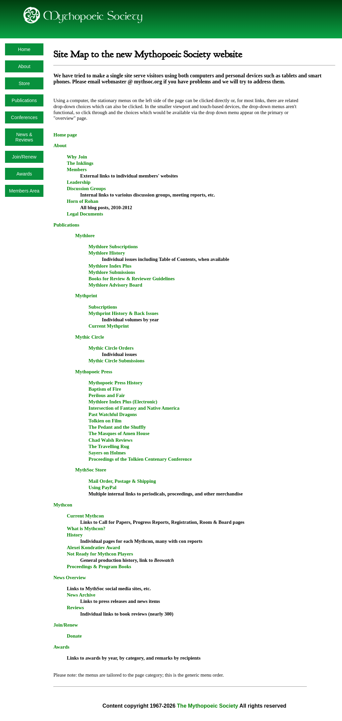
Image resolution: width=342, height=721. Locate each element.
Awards (24, 173)
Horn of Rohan (82, 201)
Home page (65, 134)
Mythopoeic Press (93, 371)
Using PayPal (102, 487)
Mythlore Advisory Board (115, 285)
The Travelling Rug (109, 446)
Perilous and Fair (107, 395)
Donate (74, 636)
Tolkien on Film (105, 420)
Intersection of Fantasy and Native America (134, 408)
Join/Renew (24, 156)
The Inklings (80, 163)
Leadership (79, 182)
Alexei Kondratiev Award (93, 547)
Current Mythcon (85, 515)
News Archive (81, 595)
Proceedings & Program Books (99, 566)
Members (77, 169)
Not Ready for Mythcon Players (100, 554)
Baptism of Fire (105, 389)
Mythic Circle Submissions (116, 360)
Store (24, 83)
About (24, 66)
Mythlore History (107, 253)
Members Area (24, 191)
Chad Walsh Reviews (111, 440)
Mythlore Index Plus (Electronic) (123, 401)
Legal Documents (85, 214)
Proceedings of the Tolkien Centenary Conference (140, 459)
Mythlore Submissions (112, 272)
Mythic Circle (89, 337)
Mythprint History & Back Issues (123, 313)
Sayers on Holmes (107, 452)
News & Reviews (24, 137)
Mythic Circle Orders (111, 348)
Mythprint (86, 295)
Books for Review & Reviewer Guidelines (132, 278)
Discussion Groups (86, 188)
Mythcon (62, 504)
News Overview (69, 577)
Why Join (77, 156)
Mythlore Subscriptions (113, 246)
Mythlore (85, 235)
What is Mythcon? (86, 528)
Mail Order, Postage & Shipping (122, 481)
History (74, 534)
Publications (24, 100)
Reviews (75, 607)
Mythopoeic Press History (116, 382)
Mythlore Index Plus (110, 266)
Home (24, 49)
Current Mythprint (109, 326)
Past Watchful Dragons (113, 414)
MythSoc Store (90, 469)
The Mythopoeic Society (207, 706)
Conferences (24, 117)
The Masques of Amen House (119, 433)
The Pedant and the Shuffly (117, 427)
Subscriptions (103, 307)
